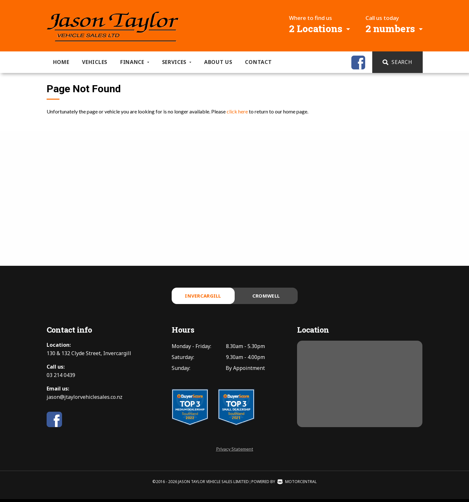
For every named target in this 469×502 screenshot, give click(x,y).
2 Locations (315, 28)
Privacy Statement (234, 451)
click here (237, 111)
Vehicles (94, 62)
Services (176, 62)
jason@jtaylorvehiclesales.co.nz (84, 399)
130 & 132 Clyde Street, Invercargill (89, 356)
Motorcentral (297, 484)
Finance (134, 62)
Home (61, 62)
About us (218, 62)
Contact (258, 62)
